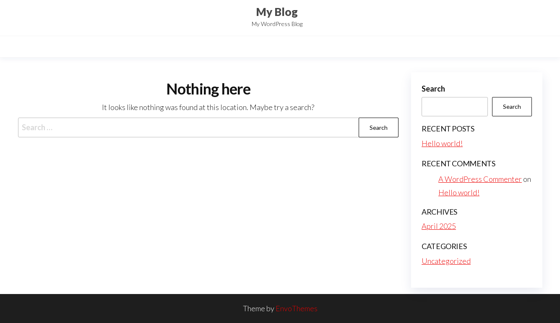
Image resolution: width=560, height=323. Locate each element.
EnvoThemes (297, 308)
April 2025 (439, 226)
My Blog (277, 11)
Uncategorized (446, 260)
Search (433, 88)
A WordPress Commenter (480, 179)
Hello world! (442, 143)
